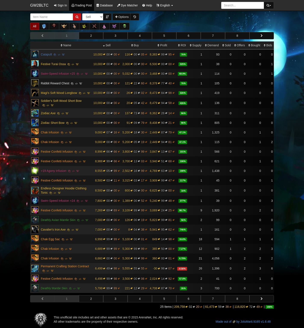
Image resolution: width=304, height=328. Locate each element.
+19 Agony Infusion (53, 171)
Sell (107, 45)
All (34, 26)
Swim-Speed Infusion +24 (58, 200)
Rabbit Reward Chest (55, 83)
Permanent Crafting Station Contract (65, 266)
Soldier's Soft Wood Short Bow (61, 100)
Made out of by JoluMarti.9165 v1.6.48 (243, 321)
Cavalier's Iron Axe (53, 229)
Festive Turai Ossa (53, 64)
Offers (239, 45)
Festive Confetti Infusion (57, 151)
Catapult (46, 54)
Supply (196, 45)
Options (122, 17)
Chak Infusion (50, 132)
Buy (135, 45)
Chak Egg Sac (50, 239)
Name (66, 45)
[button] (164, 5)
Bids (268, 45)
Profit (162, 45)
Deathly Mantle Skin (54, 288)
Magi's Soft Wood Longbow (59, 93)
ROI (182, 45)
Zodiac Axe (48, 113)
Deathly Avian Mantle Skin (58, 220)
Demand (212, 45)
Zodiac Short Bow (53, 122)
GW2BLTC (39, 5)
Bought (254, 45)
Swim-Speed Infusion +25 (58, 73)
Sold (226, 45)
